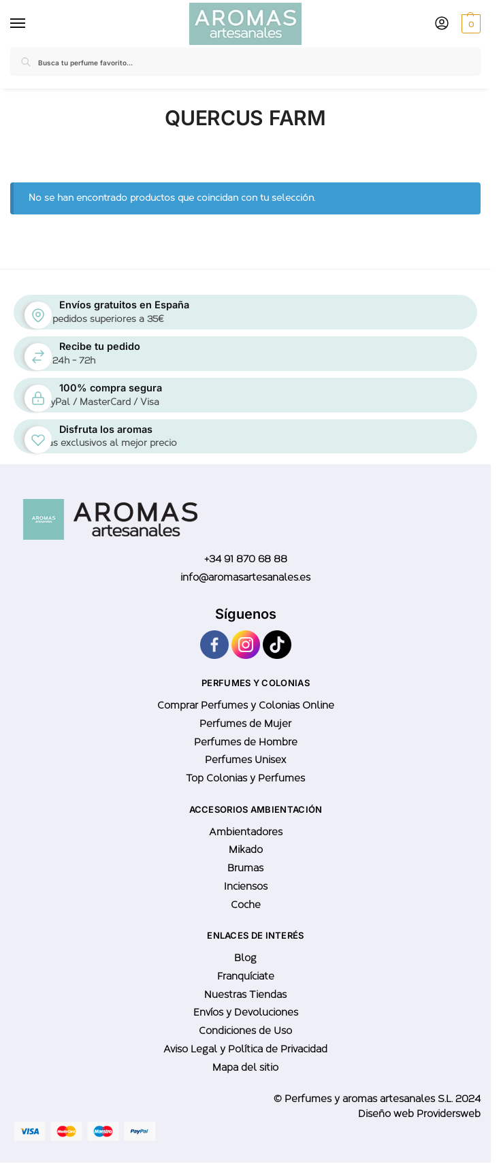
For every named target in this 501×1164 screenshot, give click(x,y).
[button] (469, 23)
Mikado (246, 849)
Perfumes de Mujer (245, 723)
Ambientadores (245, 832)
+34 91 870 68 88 (245, 559)
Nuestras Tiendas (245, 994)
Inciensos (246, 886)
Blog (245, 958)
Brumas (245, 868)
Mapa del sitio (245, 1067)
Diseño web (387, 1114)
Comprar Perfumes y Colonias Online (245, 705)
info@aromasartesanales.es (245, 577)
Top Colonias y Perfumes (245, 778)
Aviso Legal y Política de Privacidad (245, 1049)
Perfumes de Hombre (245, 742)
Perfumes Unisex (245, 760)
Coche (246, 905)
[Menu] (20, 24)
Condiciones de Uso (245, 1030)
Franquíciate (245, 976)
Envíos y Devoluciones (245, 1012)
